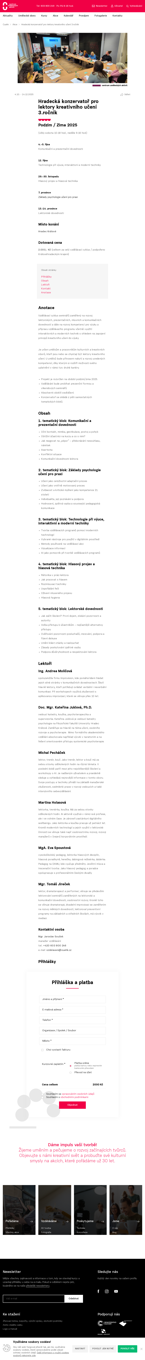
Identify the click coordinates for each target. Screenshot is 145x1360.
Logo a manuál (10, 1330)
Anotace (46, 292)
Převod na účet (79, 1072)
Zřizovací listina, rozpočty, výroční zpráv (22, 1322)
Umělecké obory (27, 16)
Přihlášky (46, 277)
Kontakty (117, 16)
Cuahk (6, 25)
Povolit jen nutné (103, 1349)
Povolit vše (127, 1349)
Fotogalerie (101, 16)
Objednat (72, 1105)
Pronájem (84, 16)
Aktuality (8, 16)
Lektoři (45, 285)
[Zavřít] (141, 1348)
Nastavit (80, 1349)
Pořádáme (12, 1231)
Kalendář (68, 16)
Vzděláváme (49, 1231)
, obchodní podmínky (52, 1322)
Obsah (44, 281)
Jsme (115, 1231)
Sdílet (127, 95)
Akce (55, 16)
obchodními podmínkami (74, 1097)
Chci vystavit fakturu (54, 1050)
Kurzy (44, 16)
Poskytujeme (85, 1231)
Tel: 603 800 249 (45, 6)
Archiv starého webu (12, 1326)
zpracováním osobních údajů (78, 1094)
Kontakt (46, 289)
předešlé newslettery (37, 1286)
